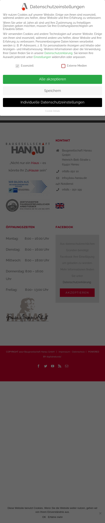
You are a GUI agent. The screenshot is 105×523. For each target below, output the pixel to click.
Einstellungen (42, 56)
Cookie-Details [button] (52, 110)
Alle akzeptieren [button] (52, 79)
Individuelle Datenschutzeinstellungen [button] (52, 102)
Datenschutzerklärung (58, 52)
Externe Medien (74, 65)
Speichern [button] (52, 90)
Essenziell (24, 65)
